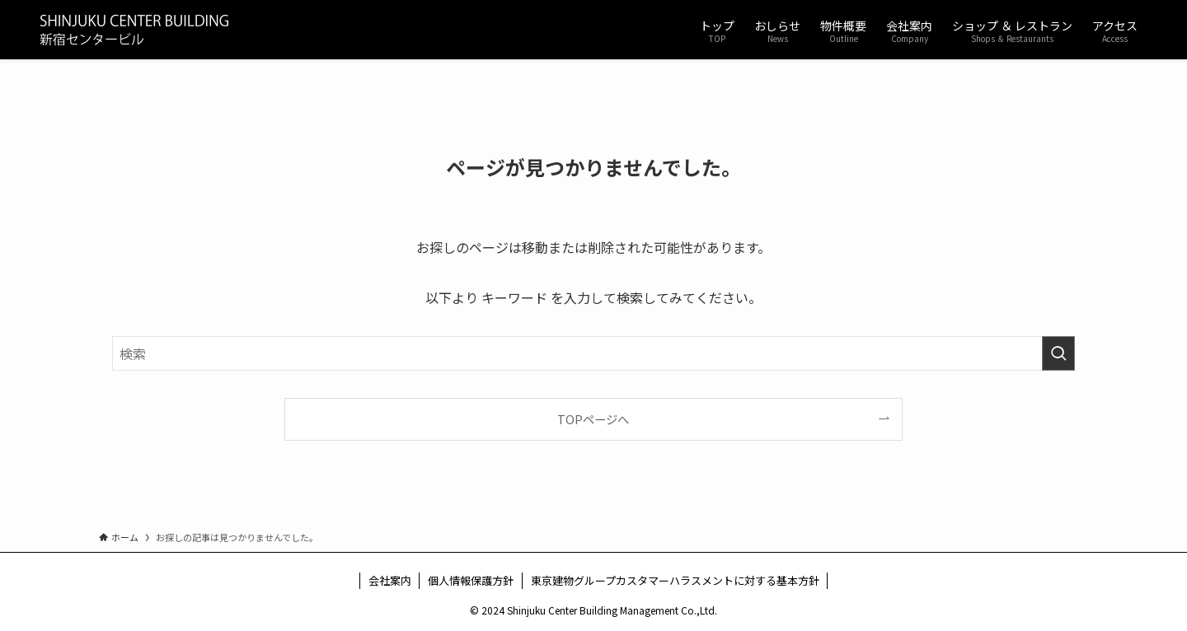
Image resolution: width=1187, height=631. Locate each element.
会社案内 (389, 580)
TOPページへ (593, 419)
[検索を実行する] (1058, 353)
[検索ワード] (593, 353)
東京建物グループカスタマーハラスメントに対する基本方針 (675, 580)
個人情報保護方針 (471, 580)
